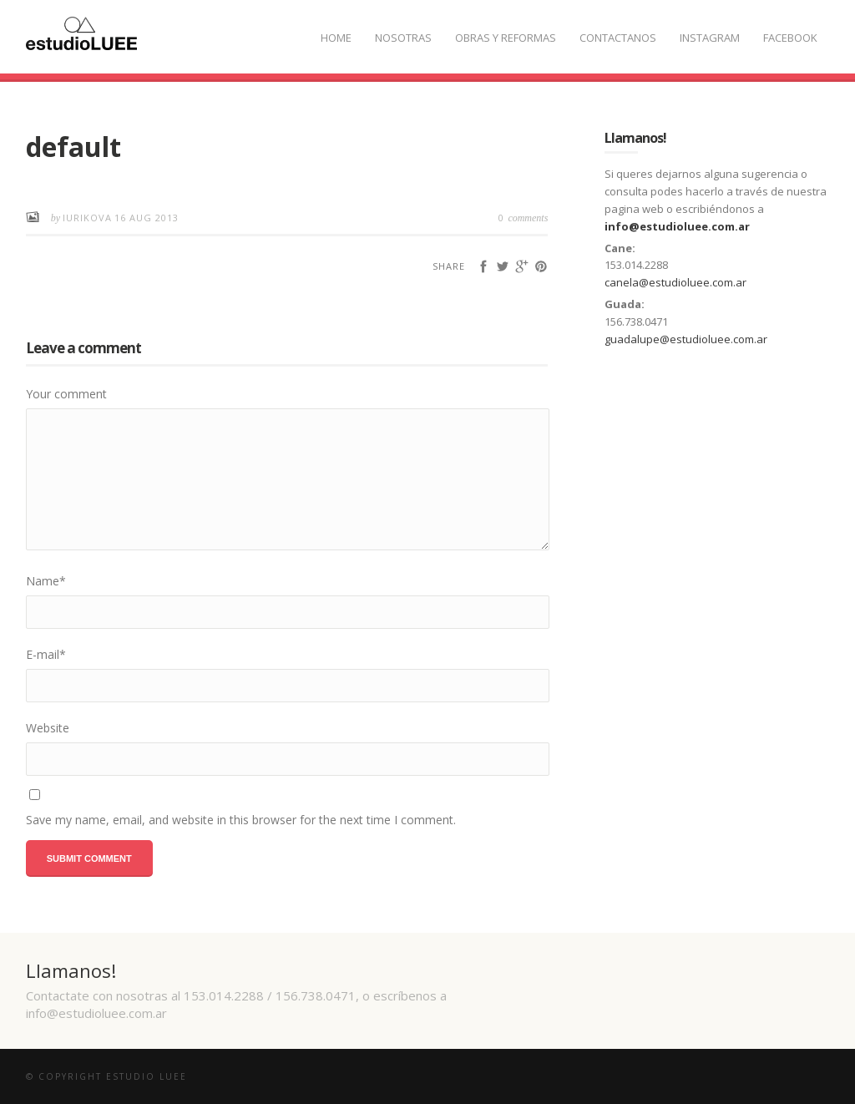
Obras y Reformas (505, 37)
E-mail (46, 654)
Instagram (710, 37)
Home (336, 37)
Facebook (790, 37)
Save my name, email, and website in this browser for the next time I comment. (241, 820)
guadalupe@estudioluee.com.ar (686, 339)
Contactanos (617, 37)
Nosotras (403, 37)
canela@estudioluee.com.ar (675, 282)
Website (47, 728)
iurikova (87, 217)
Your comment (66, 394)
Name (46, 581)
